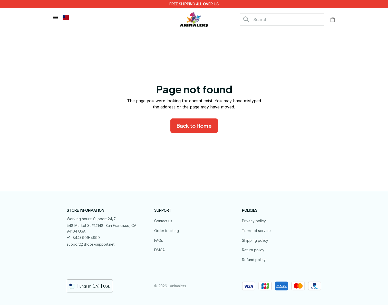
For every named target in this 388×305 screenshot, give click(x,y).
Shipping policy (255, 240)
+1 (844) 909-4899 (83, 237)
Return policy (253, 250)
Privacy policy (254, 221)
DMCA (159, 250)
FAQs (158, 240)
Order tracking (166, 230)
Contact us (163, 221)
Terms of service (256, 230)
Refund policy (254, 259)
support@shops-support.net (90, 244)
